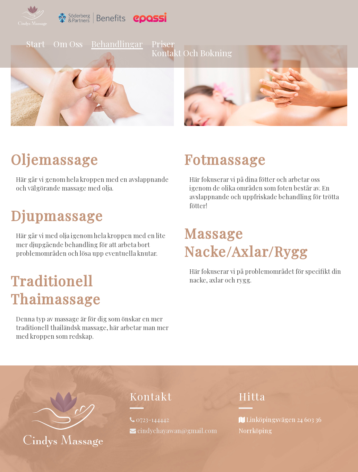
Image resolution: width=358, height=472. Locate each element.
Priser (163, 43)
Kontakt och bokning (192, 52)
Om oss (68, 43)
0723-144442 (149, 419)
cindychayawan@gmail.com (173, 431)
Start (35, 43)
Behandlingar (117, 44)
